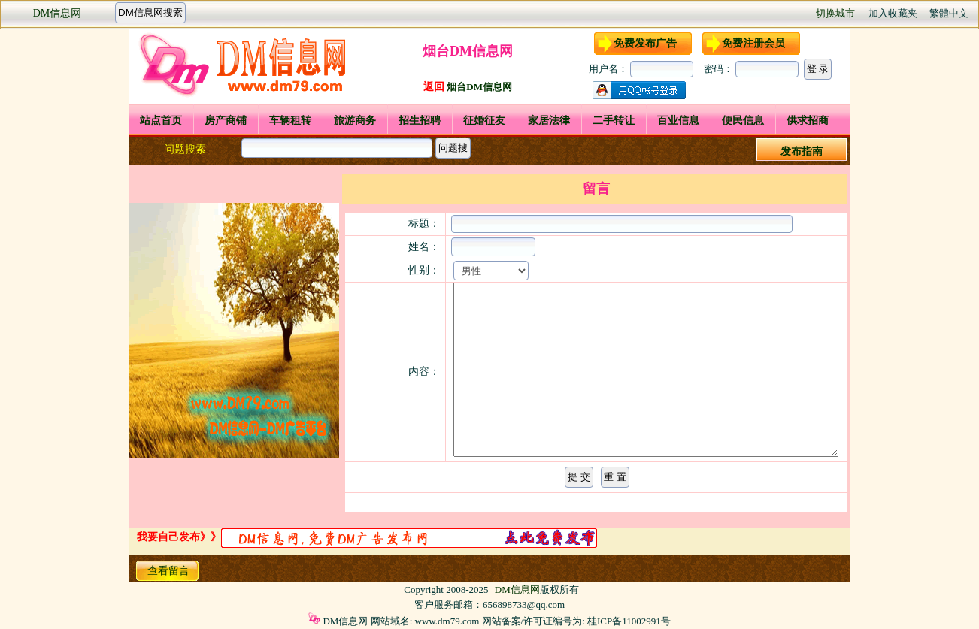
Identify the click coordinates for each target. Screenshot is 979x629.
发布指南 (801, 151)
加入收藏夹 (892, 13)
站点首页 (161, 120)
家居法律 (549, 120)
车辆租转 (290, 120)
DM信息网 (57, 13)
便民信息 (743, 120)
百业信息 (678, 120)
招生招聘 (420, 120)
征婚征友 (484, 120)
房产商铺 (226, 120)
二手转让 (614, 120)
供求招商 (808, 120)
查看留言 (168, 570)
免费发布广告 (645, 43)
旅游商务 (355, 120)
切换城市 (835, 13)
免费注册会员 (753, 43)
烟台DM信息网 (479, 86)
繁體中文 (948, 13)
